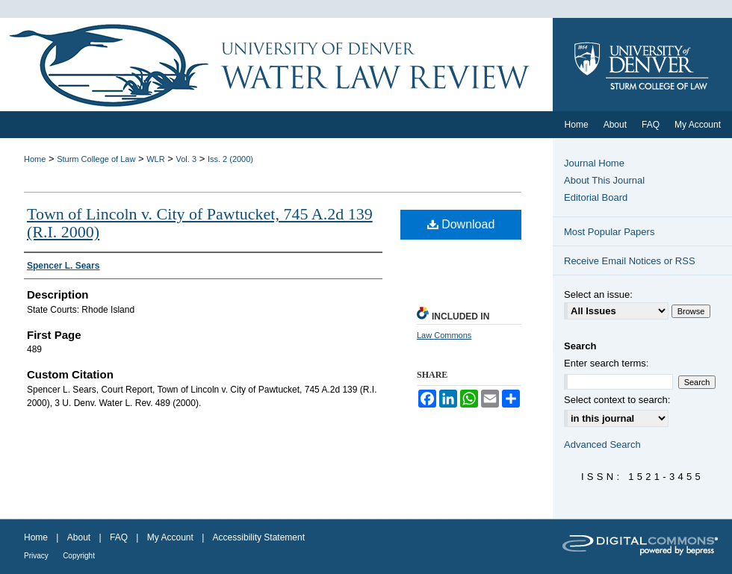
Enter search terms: (606, 363)
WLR (155, 159)
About (78, 537)
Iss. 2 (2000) (230, 159)
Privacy (36, 556)
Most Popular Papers (609, 231)
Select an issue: (598, 294)
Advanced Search (602, 444)
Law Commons (444, 335)
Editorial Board (595, 197)
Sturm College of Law (96, 159)
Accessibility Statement (259, 537)
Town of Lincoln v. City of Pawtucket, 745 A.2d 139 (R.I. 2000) (200, 223)
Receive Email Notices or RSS (629, 260)
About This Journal (604, 180)
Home (35, 159)
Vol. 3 (186, 159)
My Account (170, 537)
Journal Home (594, 163)
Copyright (79, 556)
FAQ (119, 537)
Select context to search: (617, 399)
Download (461, 224)
